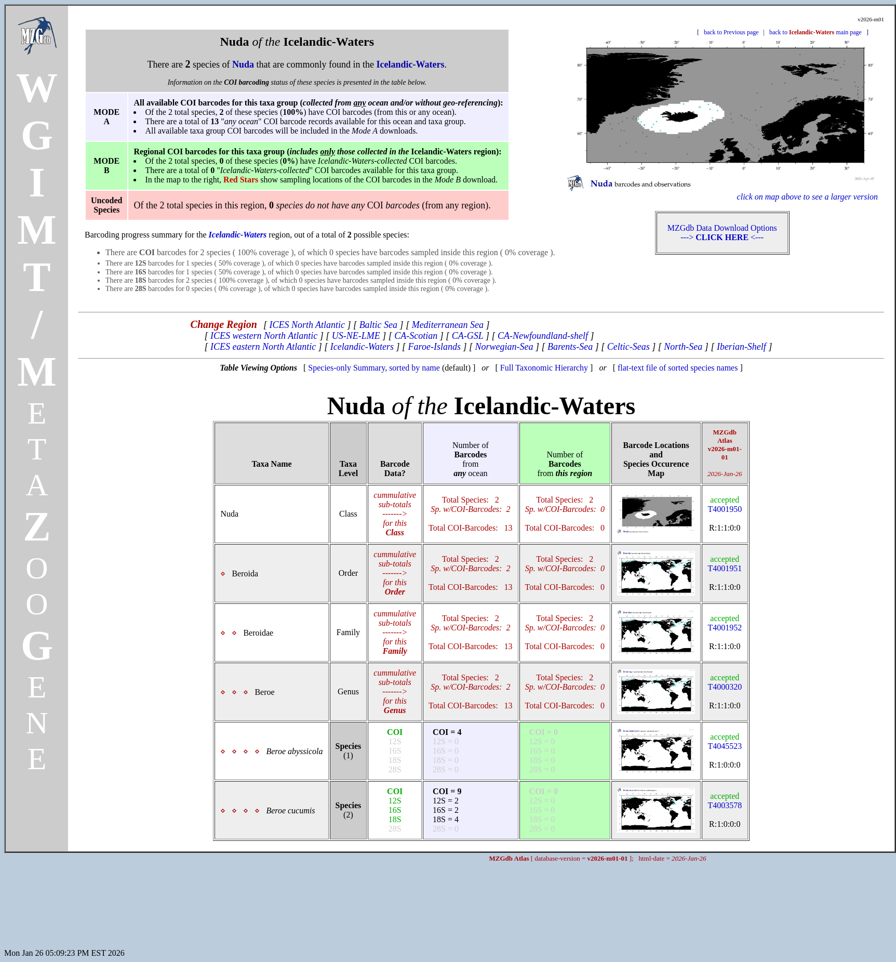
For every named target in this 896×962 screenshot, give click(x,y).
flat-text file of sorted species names (678, 367)
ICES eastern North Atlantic (263, 346)
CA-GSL (468, 336)
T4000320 (724, 682)
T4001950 (724, 504)
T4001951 (724, 564)
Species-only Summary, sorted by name (374, 367)
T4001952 (724, 623)
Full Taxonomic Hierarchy (544, 367)
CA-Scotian (415, 336)
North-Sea (683, 346)
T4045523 (724, 741)
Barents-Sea (570, 346)
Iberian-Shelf (741, 346)
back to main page (815, 32)
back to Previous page (731, 32)
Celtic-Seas (628, 346)
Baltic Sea (378, 325)
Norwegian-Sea (504, 346)
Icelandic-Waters (362, 346)
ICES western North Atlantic (263, 336)
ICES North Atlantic (307, 325)
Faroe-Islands (434, 346)
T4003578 (724, 801)
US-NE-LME (356, 336)
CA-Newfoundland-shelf (543, 336)
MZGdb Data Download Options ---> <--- (722, 232)
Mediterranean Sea (448, 325)
